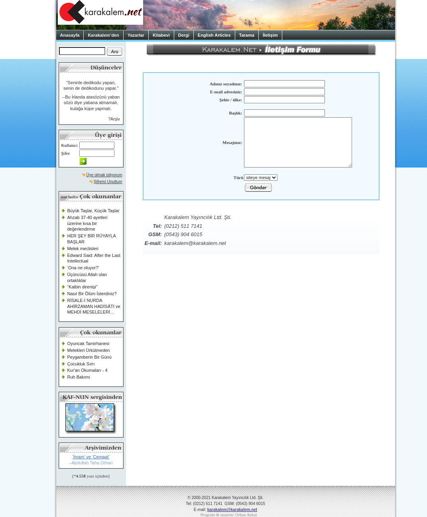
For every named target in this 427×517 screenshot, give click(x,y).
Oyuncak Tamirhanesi (88, 343)
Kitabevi (161, 35)
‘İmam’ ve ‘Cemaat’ (90, 456)
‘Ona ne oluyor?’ (83, 267)
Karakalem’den (103, 35)
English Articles (214, 35)
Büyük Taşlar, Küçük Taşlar (93, 210)
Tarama (246, 35)
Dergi (183, 35)
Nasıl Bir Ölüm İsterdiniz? (92, 293)
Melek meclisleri (82, 248)
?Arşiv (114, 118)
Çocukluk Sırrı (81, 363)
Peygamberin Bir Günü (89, 357)
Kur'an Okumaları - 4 (87, 370)
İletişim (270, 35)
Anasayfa (70, 35)
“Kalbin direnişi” (82, 286)
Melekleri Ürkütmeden (88, 350)
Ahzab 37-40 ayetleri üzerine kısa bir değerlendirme (87, 223)
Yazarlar (136, 35)
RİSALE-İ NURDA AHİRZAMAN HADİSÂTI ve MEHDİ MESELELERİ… (93, 306)
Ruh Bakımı (78, 377)
